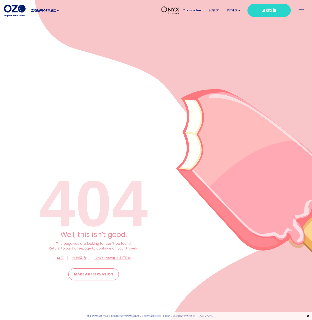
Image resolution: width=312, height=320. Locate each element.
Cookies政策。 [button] (207, 316)
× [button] (308, 316)
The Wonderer (192, 10)
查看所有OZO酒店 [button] (43, 10)
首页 (60, 257)
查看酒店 (79, 257)
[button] (232, 10)
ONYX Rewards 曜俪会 (112, 257)
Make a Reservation (93, 274)
